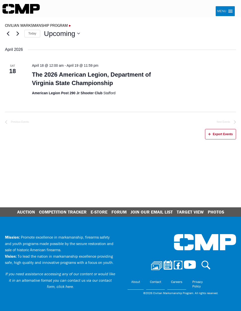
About (135, 282)
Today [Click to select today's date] (32, 33)
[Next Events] (18, 33)
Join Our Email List (152, 212)
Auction (26, 212)
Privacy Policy (197, 284)
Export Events (220, 134)
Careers (176, 282)
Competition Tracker (63, 212)
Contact (155, 282)
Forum (119, 212)
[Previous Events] (8, 33)
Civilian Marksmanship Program (21, 9)
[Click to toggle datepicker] (62, 34)
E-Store (99, 212)
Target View (190, 212)
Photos (216, 212)
